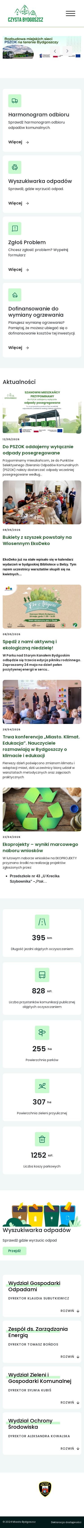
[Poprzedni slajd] (55, 51)
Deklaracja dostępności (66, 1522)
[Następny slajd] (67, 51)
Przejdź (14, 1250)
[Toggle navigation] (70, 13)
